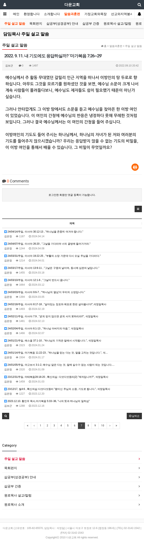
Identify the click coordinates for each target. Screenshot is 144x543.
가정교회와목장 (95, 14)
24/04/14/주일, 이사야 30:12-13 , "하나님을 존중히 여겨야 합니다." (43, 231)
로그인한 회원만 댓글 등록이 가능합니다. (72, 194)
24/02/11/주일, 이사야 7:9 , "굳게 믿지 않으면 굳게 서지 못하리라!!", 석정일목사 (51, 316)
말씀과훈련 (72, 14)
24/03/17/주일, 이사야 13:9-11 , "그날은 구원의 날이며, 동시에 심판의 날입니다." (51, 268)
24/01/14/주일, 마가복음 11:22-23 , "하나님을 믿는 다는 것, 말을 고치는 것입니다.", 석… (56, 352)
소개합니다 (52, 14)
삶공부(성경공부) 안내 (62, 23)
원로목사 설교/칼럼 (117, 23)
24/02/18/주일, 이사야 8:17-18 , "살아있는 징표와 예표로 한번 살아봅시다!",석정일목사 (55, 304)
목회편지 (35, 23)
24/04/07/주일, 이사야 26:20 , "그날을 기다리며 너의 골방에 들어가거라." (47, 243)
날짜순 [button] (134, 416)
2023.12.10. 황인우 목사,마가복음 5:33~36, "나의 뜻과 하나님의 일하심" (47, 401)
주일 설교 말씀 (14, 23)
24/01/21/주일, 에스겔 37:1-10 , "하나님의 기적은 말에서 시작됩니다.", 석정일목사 (52, 340)
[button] (138, 209)
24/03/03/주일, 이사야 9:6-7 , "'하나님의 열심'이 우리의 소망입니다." (44, 292)
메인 (16, 14)
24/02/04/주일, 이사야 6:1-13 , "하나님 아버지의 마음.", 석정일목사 (44, 328)
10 (102, 425)
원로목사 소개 (14, 504)
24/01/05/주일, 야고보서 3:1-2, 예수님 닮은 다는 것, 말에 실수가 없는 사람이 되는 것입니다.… (59, 364)
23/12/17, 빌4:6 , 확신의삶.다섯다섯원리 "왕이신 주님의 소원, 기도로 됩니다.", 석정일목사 (57, 389)
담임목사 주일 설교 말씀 (26, 34)
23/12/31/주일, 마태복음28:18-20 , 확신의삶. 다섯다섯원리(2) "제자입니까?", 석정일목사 (56, 376)
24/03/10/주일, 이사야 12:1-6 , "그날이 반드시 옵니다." (36, 280)
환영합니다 (32, 14)
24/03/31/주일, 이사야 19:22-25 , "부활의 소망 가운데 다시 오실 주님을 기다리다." (52, 255)
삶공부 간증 (90, 23)
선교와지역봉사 (122, 14)
